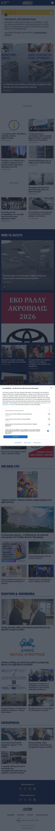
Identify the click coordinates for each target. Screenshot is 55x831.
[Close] (51, 388)
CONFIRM (15, 436)
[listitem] (27, 411)
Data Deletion (18, 442)
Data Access (27, 442)
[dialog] (27, 415)
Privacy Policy (36, 442)
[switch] (48, 414)
